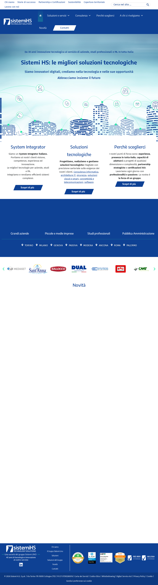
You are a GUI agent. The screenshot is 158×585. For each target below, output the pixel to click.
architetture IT (68, 175)
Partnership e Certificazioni (52, 2)
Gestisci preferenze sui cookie (79, 581)
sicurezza (81, 175)
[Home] (40, 15)
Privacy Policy (139, 576)
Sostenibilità (74, 2)
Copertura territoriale (94, 2)
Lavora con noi (12, 7)
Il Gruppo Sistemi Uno (55, 551)
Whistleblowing (108, 576)
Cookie (150, 576)
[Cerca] (148, 4)
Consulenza (83, 15)
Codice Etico (95, 576)
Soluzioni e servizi (58, 15)
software (89, 182)
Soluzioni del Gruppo (55, 560)
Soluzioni (55, 555)
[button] (3, 269)
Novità (42, 27)
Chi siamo (9, 2)
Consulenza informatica (86, 171)
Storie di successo (26, 2)
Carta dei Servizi (81, 576)
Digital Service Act (124, 576)
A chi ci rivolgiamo (131, 15)
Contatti (55, 569)
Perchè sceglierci (105, 15)
